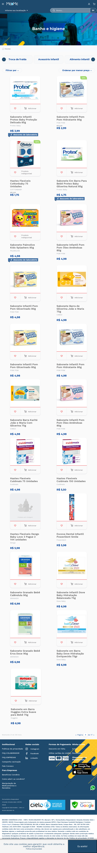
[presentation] (4, 59)
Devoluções (77, 753)
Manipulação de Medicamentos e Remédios (9, 785)
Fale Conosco (8, 766)
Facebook (32, 753)
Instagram (32, 749)
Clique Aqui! (6, 824)
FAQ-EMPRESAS (9, 757)
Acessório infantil (48, 59)
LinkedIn (31, 758)
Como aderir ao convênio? (13, 779)
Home (6, 49)
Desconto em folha (57, 749)
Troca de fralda (17, 59)
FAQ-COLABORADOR (10, 753)
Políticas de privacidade (12, 749)
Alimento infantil (79, 59)
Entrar (75, 749)
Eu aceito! (82, 846)
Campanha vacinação (11, 762)
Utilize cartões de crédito (60, 753)
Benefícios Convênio (11, 775)
